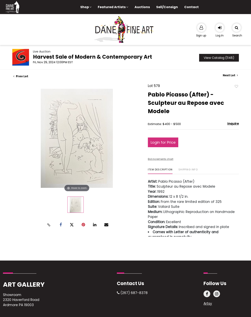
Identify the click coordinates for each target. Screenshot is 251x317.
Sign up (201, 35)
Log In (220, 35)
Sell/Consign (167, 7)
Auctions (142, 7)
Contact (191, 7)
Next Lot (230, 75)
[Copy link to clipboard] (48, 224)
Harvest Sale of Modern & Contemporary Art (92, 56)
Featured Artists (113, 7)
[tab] (160, 171)
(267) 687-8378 (132, 292)
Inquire (233, 123)
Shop (85, 7)
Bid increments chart (160, 159)
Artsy (208, 303)
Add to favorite (236, 86)
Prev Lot (20, 76)
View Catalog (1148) (219, 57)
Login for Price (163, 142)
